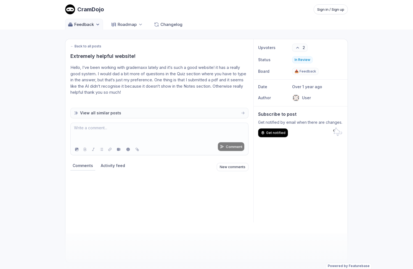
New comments (232, 167)
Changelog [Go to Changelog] (168, 24)
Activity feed (113, 165)
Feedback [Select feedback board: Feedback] (84, 24)
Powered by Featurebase (349, 266)
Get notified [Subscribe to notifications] (273, 133)
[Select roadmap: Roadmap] (127, 24)
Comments (83, 165)
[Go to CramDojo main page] (84, 9)
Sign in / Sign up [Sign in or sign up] (330, 9)
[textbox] (159, 133)
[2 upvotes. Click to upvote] (300, 48)
